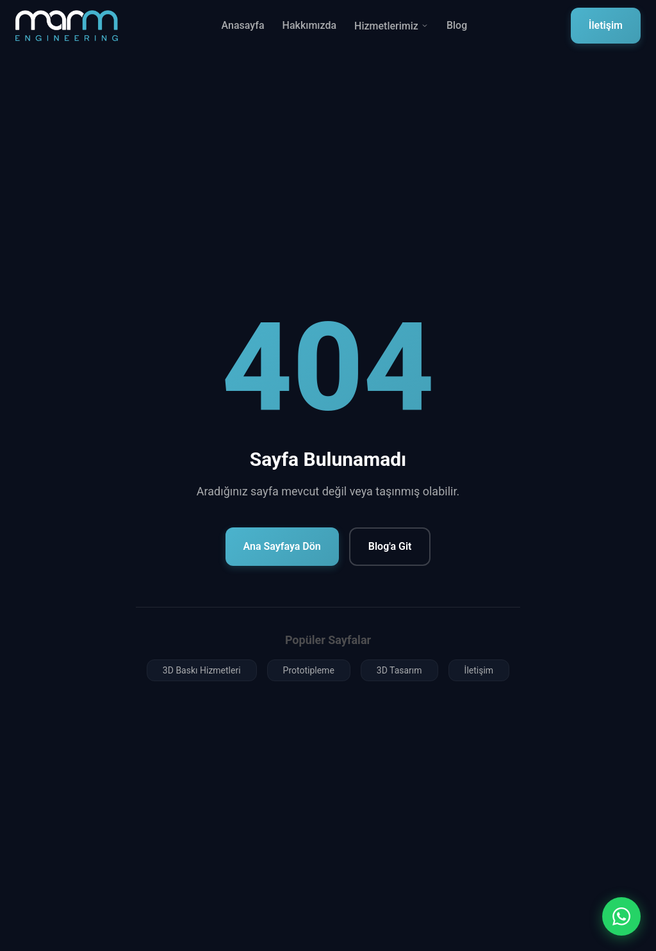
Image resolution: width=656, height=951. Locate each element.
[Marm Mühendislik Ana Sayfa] (66, 25)
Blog (457, 25)
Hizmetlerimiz (391, 26)
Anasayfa (243, 25)
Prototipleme (308, 670)
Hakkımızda (310, 25)
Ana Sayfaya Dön (282, 546)
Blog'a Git (390, 546)
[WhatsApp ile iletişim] (621, 916)
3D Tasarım (399, 670)
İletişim (606, 25)
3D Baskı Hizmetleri (202, 670)
